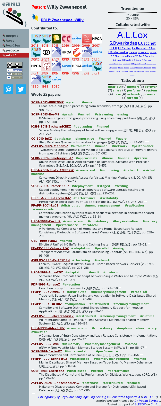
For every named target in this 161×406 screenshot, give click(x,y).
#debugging (82, 126)
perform (133, 90)
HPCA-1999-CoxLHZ (46, 221)
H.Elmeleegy (139, 67)
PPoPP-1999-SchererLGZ (50, 248)
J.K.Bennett (140, 48)
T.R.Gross (120, 67)
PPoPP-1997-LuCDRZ (46, 304)
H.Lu (113, 48)
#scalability (109, 198)
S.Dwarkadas (123, 43)
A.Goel (143, 64)
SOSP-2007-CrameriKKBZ (50, 186)
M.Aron (142, 71)
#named (88, 102)
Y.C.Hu (110, 67)
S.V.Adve (117, 71)
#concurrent (85, 170)
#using (122, 114)
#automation (80, 146)
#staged (103, 186)
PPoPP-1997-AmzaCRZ (47, 291)
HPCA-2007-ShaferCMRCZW (52, 170)
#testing (121, 186)
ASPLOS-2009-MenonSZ (49, 146)
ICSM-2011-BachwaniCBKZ (51, 126)
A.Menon (130, 56)
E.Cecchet (147, 43)
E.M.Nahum (132, 75)
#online (124, 158)
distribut (115, 86)
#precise (141, 158)
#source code (43, 209)
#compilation (74, 304)
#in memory (71, 344)
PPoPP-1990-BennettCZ (49, 358)
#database (62, 138)
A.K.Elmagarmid (147, 67)
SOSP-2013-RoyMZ (45, 114)
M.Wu (153, 52)
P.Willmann (137, 71)
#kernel (97, 370)
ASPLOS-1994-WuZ (45, 344)
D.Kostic (137, 60)
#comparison (73, 221)
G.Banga (147, 71)
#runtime (147, 316)
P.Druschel (148, 56)
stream (132, 97)
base (117, 94)
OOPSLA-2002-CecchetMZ (51, 198)
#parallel (102, 248)
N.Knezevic (112, 71)
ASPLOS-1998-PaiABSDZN (50, 260)
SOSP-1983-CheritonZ (47, 370)
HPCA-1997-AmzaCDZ (47, 272)
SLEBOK (140, 404)
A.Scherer (114, 67)
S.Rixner (131, 71)
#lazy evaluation (125, 221)
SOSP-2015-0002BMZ (47, 102)
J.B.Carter (124, 48)
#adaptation (80, 248)
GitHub (155, 404)
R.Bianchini (127, 60)
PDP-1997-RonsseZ (45, 284)
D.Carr (126, 71)
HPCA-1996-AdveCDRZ (48, 328)
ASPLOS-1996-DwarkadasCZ (52, 316)
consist (151, 94)
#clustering (81, 260)
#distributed (70, 205)
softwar (151, 86)
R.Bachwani (133, 67)
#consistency (98, 221)
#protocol (90, 225)
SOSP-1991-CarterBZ (46, 351)
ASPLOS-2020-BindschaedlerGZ (55, 383)
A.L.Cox (132, 34)
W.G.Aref (154, 67)
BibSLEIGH (149, 397)
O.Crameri (117, 60)
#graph (71, 102)
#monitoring (109, 170)
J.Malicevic (149, 64)
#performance (143, 146)
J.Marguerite (136, 64)
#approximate (86, 158)
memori (133, 86)
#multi (94, 272)
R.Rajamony (147, 60)
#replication (134, 205)
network (133, 94)
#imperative (84, 138)
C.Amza (133, 52)
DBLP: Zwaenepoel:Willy (62, 20)
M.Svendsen (153, 71)
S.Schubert (127, 64)
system (151, 90)
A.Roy (152, 48)
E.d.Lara (154, 64)
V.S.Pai (138, 56)
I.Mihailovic (113, 64)
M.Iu (120, 64)
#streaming (104, 114)
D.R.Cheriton (117, 56)
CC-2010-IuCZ (41, 138)
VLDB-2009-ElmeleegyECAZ (52, 158)
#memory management (102, 205)
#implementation (130, 328)
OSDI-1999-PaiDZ (44, 240)
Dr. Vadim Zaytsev (147, 400)
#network (119, 146)
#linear (107, 158)
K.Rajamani (126, 67)
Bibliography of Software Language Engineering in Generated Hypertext (89, 397)
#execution (71, 284)
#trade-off (139, 291)
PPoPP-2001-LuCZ (44, 205)
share (117, 90)
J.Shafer (123, 71)
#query (121, 138)
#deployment (82, 186)
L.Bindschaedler (118, 52)
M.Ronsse (143, 52)
